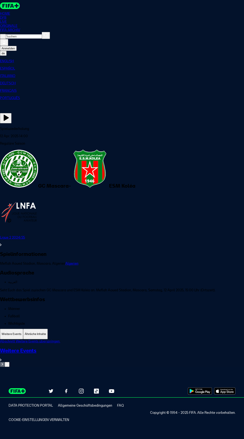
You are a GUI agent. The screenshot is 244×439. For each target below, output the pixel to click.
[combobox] (24, 36)
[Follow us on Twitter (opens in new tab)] (50, 391)
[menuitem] (122, 61)
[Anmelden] (4, 42)
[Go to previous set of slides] (2, 364)
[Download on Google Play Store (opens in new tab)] (200, 391)
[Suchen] (46, 35)
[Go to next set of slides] (7, 364)
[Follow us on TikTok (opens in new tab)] (96, 391)
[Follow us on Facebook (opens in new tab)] (66, 391)
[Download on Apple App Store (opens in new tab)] (224, 391)
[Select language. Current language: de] (3, 53)
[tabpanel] (122, 353)
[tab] (11, 334)
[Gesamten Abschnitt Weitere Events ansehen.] (122, 354)
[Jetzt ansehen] (5, 118)
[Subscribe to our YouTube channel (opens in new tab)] (111, 391)
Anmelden (8, 48)
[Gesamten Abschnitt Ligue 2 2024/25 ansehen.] (122, 241)
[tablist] (122, 334)
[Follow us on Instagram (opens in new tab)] (81, 391)
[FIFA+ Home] (10, 5)
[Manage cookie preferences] (39, 420)
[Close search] (3, 36)
